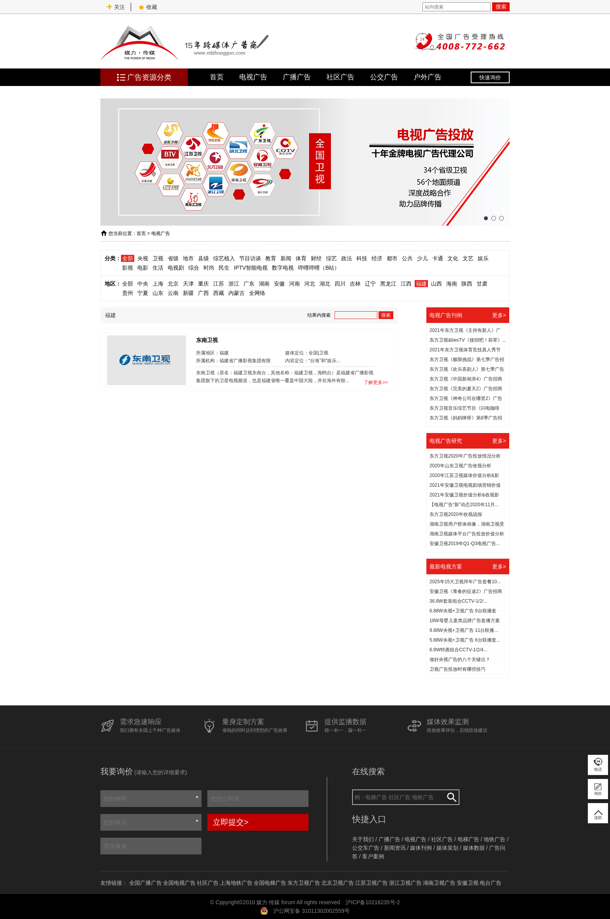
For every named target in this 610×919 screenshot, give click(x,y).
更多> (499, 315)
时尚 (208, 268)
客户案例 (373, 856)
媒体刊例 (421, 848)
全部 (127, 258)
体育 (301, 258)
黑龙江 (388, 284)
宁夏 (142, 293)
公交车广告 (365, 848)
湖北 (324, 284)
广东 (249, 284)
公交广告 (384, 77)
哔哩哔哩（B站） (319, 268)
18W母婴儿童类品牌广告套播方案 (464, 620)
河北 (309, 284)
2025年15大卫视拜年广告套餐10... (465, 581)
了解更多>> (376, 382)
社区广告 (340, 77)
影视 (127, 268)
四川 (340, 284)
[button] (486, 218)
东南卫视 (207, 339)
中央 (142, 284)
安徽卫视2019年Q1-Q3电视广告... (464, 543)
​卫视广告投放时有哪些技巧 (457, 669)
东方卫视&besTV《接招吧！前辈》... (467, 340)
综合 (193, 268)
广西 (203, 293)
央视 (142, 258)
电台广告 (490, 883)
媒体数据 (474, 848)
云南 (173, 293)
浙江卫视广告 (405, 883)
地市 (188, 258)
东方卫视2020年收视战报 (455, 514)
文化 (452, 258)
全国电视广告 (179, 883)
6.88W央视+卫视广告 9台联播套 (462, 611)
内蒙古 (236, 293)
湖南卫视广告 (439, 883)
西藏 (218, 293)
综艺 (331, 258)
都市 (392, 258)
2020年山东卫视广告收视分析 (460, 465)
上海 (157, 284)
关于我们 (363, 839)
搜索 (501, 7)
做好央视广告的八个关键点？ (459, 659)
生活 (157, 268)
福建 (421, 284)
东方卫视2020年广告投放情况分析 (465, 456)
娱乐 (483, 258)
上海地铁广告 (236, 883)
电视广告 (253, 77)
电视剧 (176, 268)
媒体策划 (447, 848)
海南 (451, 284)
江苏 (218, 284)
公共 (407, 258)
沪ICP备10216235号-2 (372, 902)
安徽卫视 (468, 883)
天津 (188, 284)
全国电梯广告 (270, 883)
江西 (406, 284)
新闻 (285, 258)
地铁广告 (494, 839)
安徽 (279, 284)
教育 (270, 258)
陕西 (466, 284)
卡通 (437, 258)
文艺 (468, 258)
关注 (115, 7)
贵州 (127, 293)
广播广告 (297, 77)
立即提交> (231, 822)
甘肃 (482, 284)
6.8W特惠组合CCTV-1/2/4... (458, 649)
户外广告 (428, 77)
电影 (142, 268)
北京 (173, 284)
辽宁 (370, 284)
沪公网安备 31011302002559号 (311, 911)
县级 (203, 258)
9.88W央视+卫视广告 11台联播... (463, 630)
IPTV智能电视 (251, 268)
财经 (316, 258)
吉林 (355, 284)
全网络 (257, 293)
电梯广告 (468, 839)
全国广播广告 (145, 883)
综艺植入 (224, 258)
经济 (377, 258)
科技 (361, 258)
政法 (346, 258)
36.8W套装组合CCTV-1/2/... (458, 601)
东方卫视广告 (303, 883)
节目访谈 (250, 258)
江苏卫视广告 (371, 883)
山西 (436, 284)
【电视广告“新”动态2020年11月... (464, 504)
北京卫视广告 (337, 883)
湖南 (264, 284)
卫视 (157, 258)
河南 (294, 284)
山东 (157, 293)
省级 (173, 258)
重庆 (203, 284)
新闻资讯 (395, 848)
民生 (224, 268)
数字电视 (283, 268)
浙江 (233, 284)
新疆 (188, 293)
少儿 (422, 258)
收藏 (147, 7)
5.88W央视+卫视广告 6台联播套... (464, 640)
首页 (217, 77)
